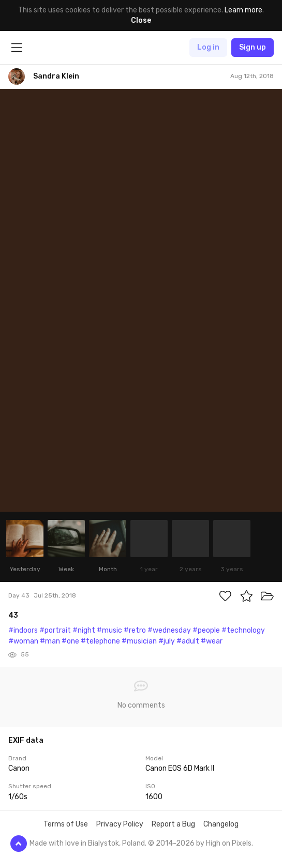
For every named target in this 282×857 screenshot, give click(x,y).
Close (141, 20)
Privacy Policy (119, 824)
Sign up (252, 47)
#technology (243, 630)
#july (166, 641)
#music (109, 630)
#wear (211, 641)
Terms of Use (65, 824)
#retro (135, 630)
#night (83, 630)
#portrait (55, 630)
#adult (187, 641)
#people (206, 630)
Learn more (243, 10)
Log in (208, 47)
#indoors (23, 630)
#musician (139, 641)
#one (70, 641)
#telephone (100, 641)
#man (50, 641)
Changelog (221, 824)
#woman (23, 641)
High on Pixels (228, 843)
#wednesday (169, 630)
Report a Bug (173, 824)
